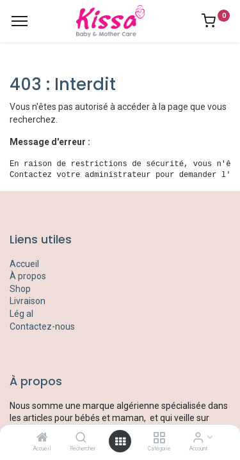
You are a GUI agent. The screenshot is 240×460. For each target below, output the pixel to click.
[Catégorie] (159, 438)
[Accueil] (42, 438)
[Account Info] (198, 438)
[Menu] (19, 21)
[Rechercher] (81, 438)
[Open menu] (120, 441)
